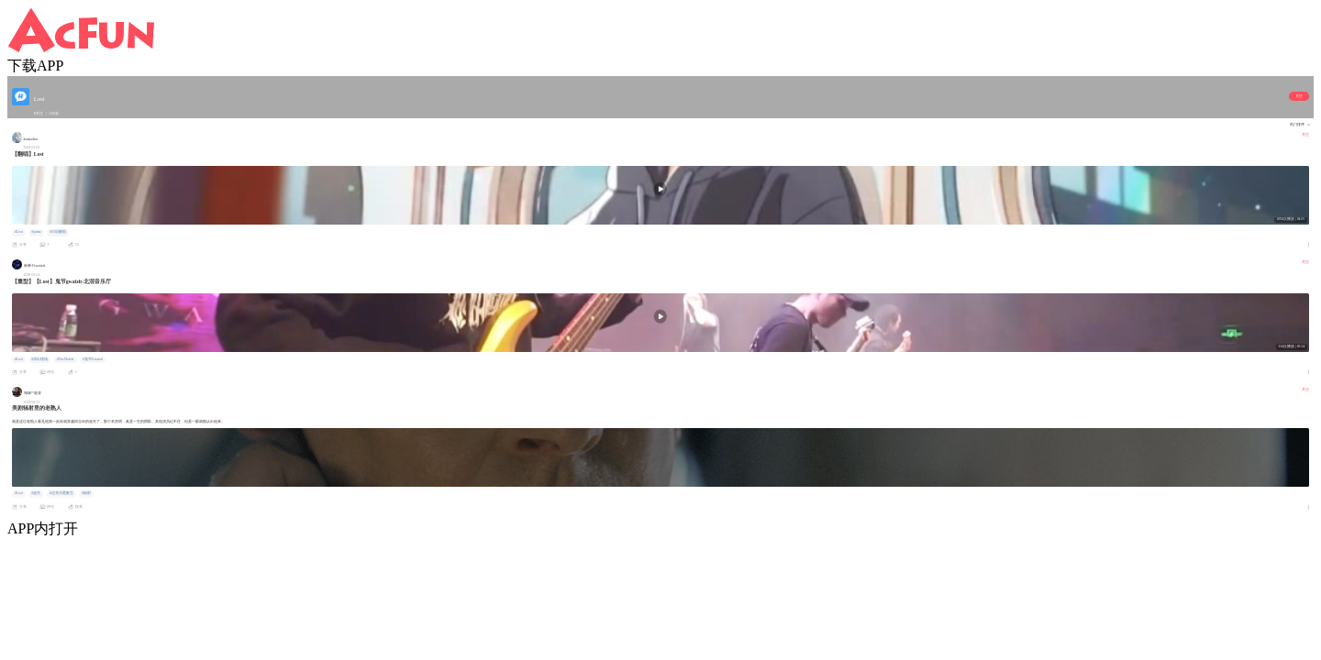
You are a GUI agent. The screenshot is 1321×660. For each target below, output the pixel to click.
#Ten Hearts (65, 359)
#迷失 (35, 493)
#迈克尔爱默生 (61, 493)
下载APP (35, 65)
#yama (35, 232)
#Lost (19, 232)
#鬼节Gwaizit (93, 359)
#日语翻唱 (58, 232)
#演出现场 (39, 359)
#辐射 (86, 493)
